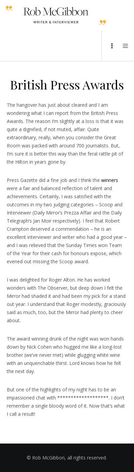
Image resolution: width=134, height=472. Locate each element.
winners (109, 180)
